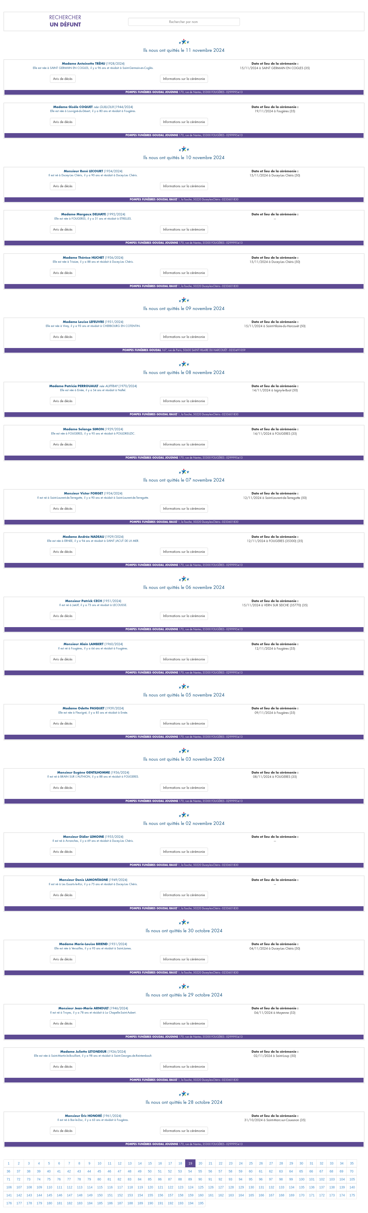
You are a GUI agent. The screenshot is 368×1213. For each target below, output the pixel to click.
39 (39, 1171)
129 (241, 1187)
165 (251, 1195)
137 (322, 1187)
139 (342, 1187)
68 (331, 1171)
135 (301, 1187)
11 (109, 1163)
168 (281, 1195)
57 (220, 1171)
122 (170, 1187)
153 (130, 1195)
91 (210, 1179)
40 (49, 1171)
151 (110, 1195)
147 (69, 1195)
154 (140, 1195)
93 (230, 1179)
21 (210, 1163)
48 (129, 1171)
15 (150, 1163)
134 (291, 1187)
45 (99, 1171)
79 (89, 1179)
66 (311, 1171)
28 (281, 1163)
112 (69, 1187)
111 (59, 1187)
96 (261, 1179)
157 (170, 1195)
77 (69, 1179)
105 (352, 1179)
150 (100, 1195)
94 (240, 1179)
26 (261, 1163)
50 (150, 1171)
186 (110, 1203)
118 (130, 1187)
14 (140, 1163)
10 (99, 1163)
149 (89, 1195)
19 (190, 1163)
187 (120, 1203)
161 (211, 1195)
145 (49, 1195)
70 (351, 1171)
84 (140, 1179)
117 (120, 1187)
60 (251, 1171)
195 (200, 1203)
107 (19, 1187)
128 (231, 1187)
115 (100, 1187)
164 (241, 1195)
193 (180, 1203)
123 (180, 1187)
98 (281, 1179)
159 (190, 1195)
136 (311, 1187)
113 (79, 1187)
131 (261, 1187)
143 (29, 1195)
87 (170, 1179)
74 (39, 1179)
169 (291, 1195)
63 (281, 1171)
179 (39, 1203)
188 (130, 1203)
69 (341, 1171)
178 (29, 1203)
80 (99, 1179)
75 (49, 1179)
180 (49, 1203)
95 (251, 1179)
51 (160, 1171)
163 (231, 1195)
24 (241, 1163)
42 (69, 1171)
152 (120, 1195)
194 (190, 1203)
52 (170, 1171)
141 (9, 1195)
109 (39, 1187)
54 (190, 1171)
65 (301, 1171)
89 (190, 1179)
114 (89, 1187)
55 (200, 1171)
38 (29, 1171)
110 (49, 1187)
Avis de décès (63, 78)
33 (332, 1163)
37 (18, 1171)
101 (311, 1179)
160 (200, 1195)
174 (342, 1195)
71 (8, 1179)
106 (9, 1187)
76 (59, 1179)
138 (332, 1187)
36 (8, 1171)
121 (160, 1187)
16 (160, 1163)
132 (271, 1187)
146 (59, 1195)
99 (291, 1179)
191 (160, 1203)
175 (352, 1195)
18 (180, 1163)
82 (119, 1179)
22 (220, 1163)
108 (29, 1187)
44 (89, 1171)
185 (100, 1203)
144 (39, 1195)
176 (9, 1203)
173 (332, 1195)
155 (150, 1195)
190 (150, 1203)
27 (271, 1163)
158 (180, 1195)
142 (19, 1195)
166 (261, 1195)
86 (160, 1179)
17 (170, 1163)
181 (59, 1203)
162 (221, 1195)
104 (342, 1179)
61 (261, 1171)
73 (29, 1179)
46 (109, 1171)
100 (301, 1179)
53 (180, 1171)
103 (332, 1179)
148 (79, 1195)
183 (79, 1203)
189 (140, 1203)
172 (322, 1195)
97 (271, 1179)
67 (321, 1171)
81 (109, 1179)
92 (220, 1179)
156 (160, 1195)
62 (271, 1171)
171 (311, 1195)
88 (180, 1179)
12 (120, 1163)
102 (322, 1179)
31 (311, 1163)
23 (231, 1163)
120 (150, 1187)
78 (79, 1179)
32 (321, 1163)
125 (200, 1187)
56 (210, 1171)
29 (291, 1163)
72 (18, 1179)
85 (150, 1179)
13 (130, 1163)
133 (281, 1187)
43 (79, 1171)
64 (291, 1171)
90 (200, 1179)
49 (140, 1171)
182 (69, 1203)
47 (119, 1171)
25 (251, 1163)
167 (271, 1195)
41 (59, 1171)
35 (352, 1163)
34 (342, 1163)
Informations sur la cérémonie (184, 78)
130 (251, 1187)
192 (170, 1203)
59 (240, 1171)
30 (301, 1163)
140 (352, 1187)
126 (211, 1187)
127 (221, 1187)
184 (89, 1203)
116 (110, 1187)
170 (301, 1195)
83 (129, 1179)
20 (200, 1163)
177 (19, 1203)
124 (190, 1187)
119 (140, 1187)
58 (230, 1171)
